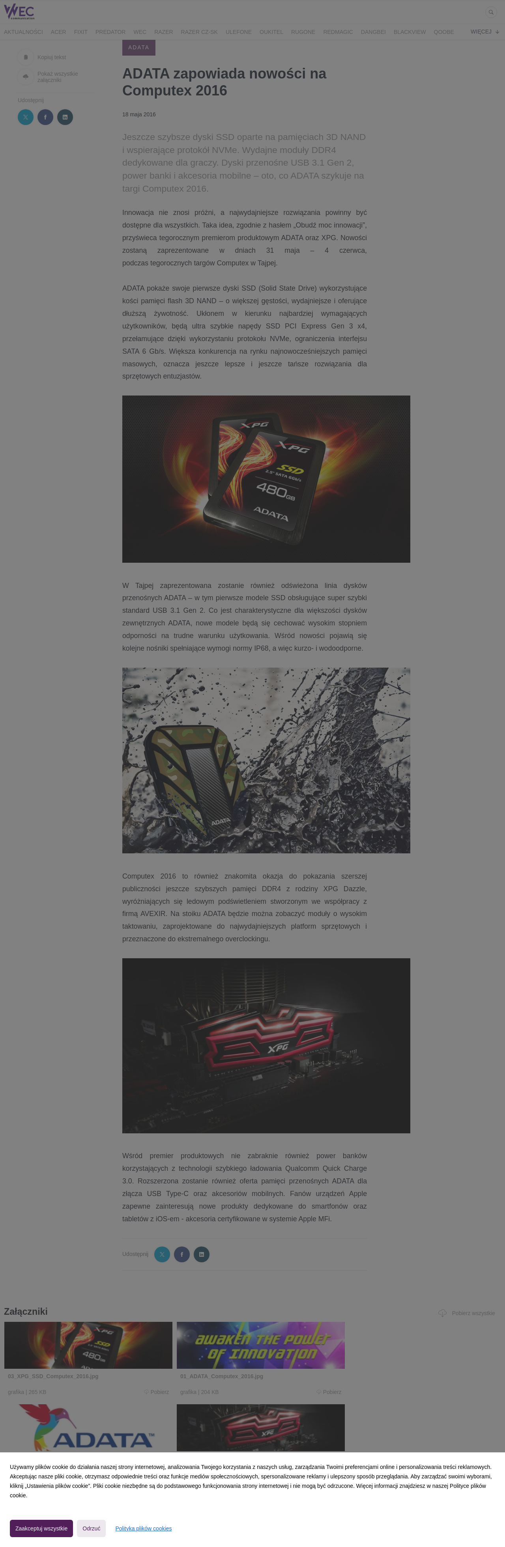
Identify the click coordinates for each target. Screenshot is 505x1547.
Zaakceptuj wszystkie (41, 1528)
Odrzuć (91, 1528)
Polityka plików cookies (143, 1528)
